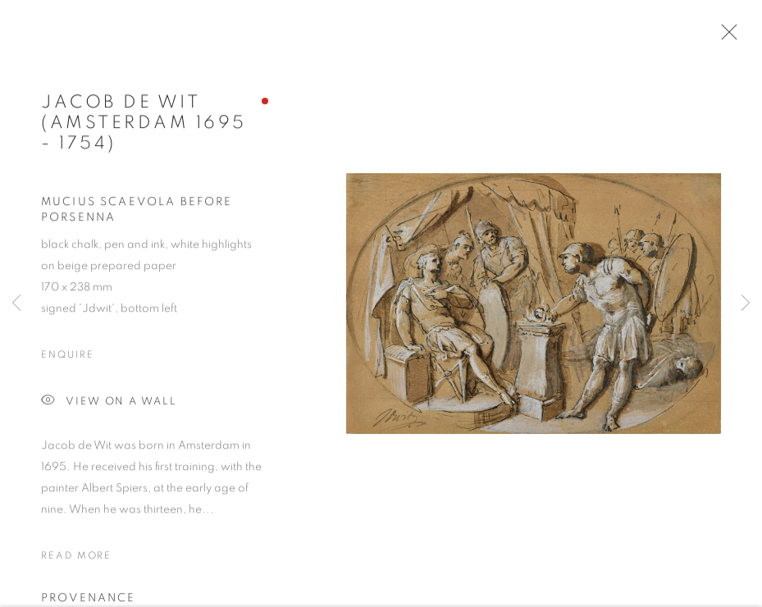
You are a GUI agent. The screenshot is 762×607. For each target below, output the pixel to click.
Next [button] (745, 303)
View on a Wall (109, 405)
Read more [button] (76, 559)
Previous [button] (16, 303)
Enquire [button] (67, 358)
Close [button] (725, 37)
